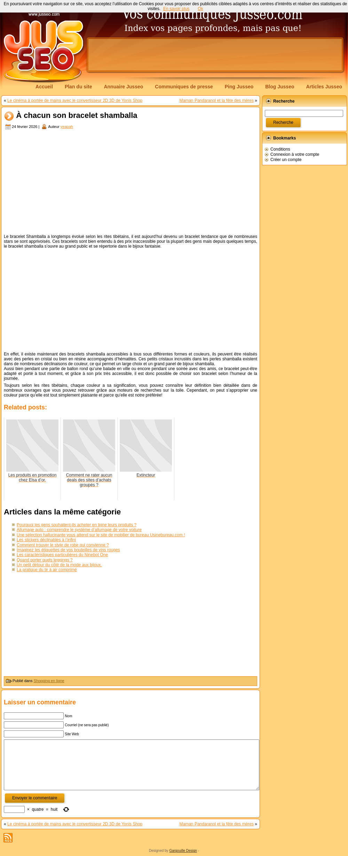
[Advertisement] (130, 182)
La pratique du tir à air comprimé (47, 569)
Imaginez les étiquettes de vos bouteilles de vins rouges (68, 549)
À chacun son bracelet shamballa (76, 115)
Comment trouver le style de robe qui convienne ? (63, 545)
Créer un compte (285, 159)
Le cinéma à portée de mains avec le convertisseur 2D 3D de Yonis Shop (74, 100)
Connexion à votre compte (294, 154)
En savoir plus (176, 8)
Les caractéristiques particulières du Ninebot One (62, 554)
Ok (200, 8)
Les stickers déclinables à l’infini (46, 539)
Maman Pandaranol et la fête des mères (217, 100)
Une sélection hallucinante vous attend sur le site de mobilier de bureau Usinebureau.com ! (101, 535)
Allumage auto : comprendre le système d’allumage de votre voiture (79, 529)
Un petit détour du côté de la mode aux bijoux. (59, 564)
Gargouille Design (183, 851)
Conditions (280, 149)
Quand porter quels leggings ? (45, 560)
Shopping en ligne (49, 681)
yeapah (67, 127)
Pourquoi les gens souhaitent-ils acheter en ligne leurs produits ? (76, 524)
